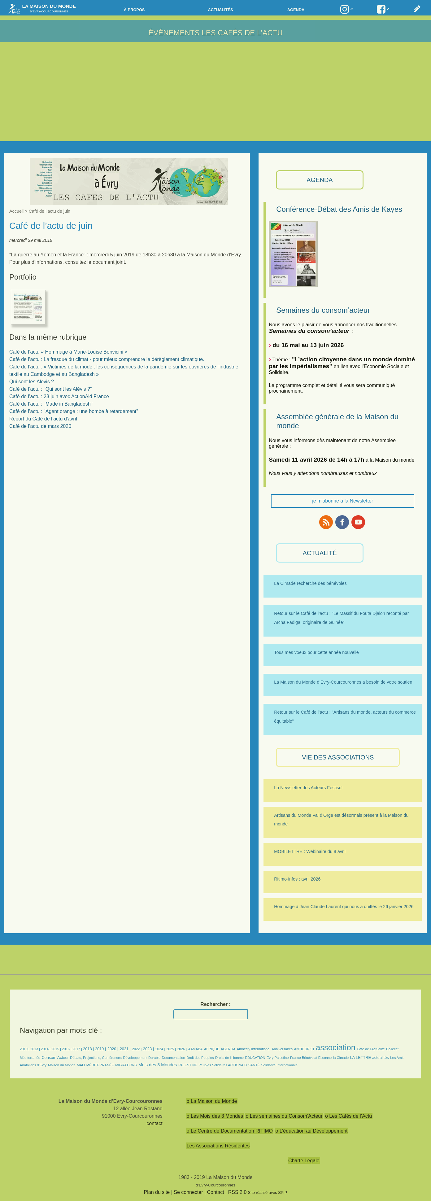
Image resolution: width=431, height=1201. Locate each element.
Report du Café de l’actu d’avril (43, 418)
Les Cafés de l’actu (242, 32)
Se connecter (188, 1192)
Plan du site (157, 1192)
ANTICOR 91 (304, 1049)
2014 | (46, 1049)
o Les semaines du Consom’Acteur (284, 1116)
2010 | (25, 1049)
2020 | (112, 1049)
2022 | (136, 1049)
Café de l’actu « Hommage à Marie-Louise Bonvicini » (68, 352)
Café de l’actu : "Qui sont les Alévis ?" (50, 389)
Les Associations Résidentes (218, 1145)
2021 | (125, 1049)
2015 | (56, 1049)
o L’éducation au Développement (311, 1131)
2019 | (100, 1049)
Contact (215, 1192)
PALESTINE (187, 1065)
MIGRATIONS (126, 1065)
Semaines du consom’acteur (323, 310)
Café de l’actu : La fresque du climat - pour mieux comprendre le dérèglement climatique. (106, 359)
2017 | (77, 1049)
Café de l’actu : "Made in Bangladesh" (50, 404)
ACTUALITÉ (320, 553)
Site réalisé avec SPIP (267, 1192)
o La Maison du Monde (212, 1101)
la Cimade (341, 1058)
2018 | (89, 1049)
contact (154, 1123)
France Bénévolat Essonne (311, 1058)
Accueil (16, 211)
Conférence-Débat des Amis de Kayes (339, 209)
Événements (173, 32)
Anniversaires (282, 1049)
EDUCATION (255, 1058)
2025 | (171, 1049)
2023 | (148, 1049)
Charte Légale (304, 1160)
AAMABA (195, 1049)
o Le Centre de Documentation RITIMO (230, 1131)
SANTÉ (254, 1065)
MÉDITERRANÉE (100, 1065)
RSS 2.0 (237, 1192)
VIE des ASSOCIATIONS (338, 757)
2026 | (182, 1049)
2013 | (35, 1049)
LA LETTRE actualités (369, 1057)
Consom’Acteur (54, 1057)
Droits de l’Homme (229, 1058)
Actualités (220, 9)
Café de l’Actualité (371, 1049)
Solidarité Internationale (279, 1065)
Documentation (173, 1058)
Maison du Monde (62, 1065)
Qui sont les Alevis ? (31, 381)
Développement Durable (141, 1058)
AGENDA (320, 179)
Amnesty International (253, 1049)
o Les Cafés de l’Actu (348, 1116)
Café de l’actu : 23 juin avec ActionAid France (59, 396)
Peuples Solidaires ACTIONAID (222, 1065)
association (335, 1047)
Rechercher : (215, 1004)
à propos (134, 9)
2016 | (67, 1049)
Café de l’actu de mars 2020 (40, 426)
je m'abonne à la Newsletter (342, 500)
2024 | (160, 1049)
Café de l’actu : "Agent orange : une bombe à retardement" (73, 411)
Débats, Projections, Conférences (96, 1058)
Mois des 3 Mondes (157, 1064)
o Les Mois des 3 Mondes (215, 1116)
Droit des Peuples (200, 1058)
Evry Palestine (278, 1058)
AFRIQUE (212, 1049)
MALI (81, 1065)
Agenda (295, 9)
